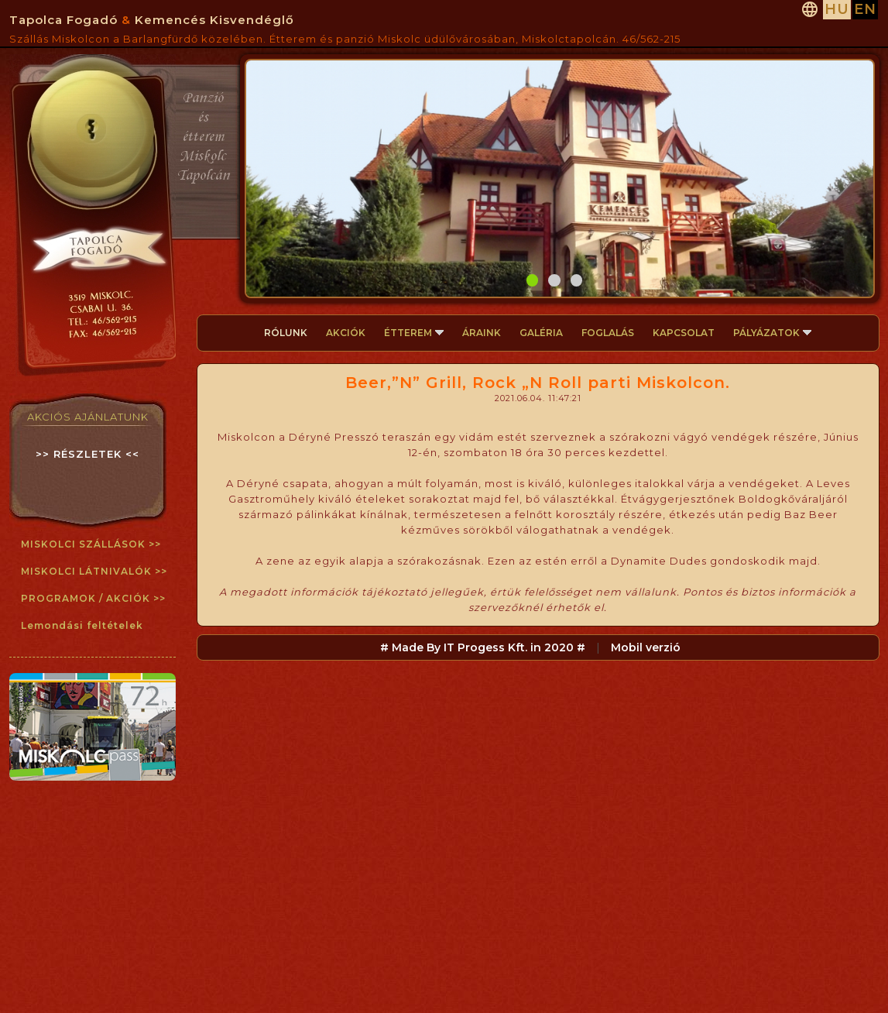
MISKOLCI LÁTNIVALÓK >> (94, 571)
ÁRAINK (481, 332)
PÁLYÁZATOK (772, 332)
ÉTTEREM (414, 332)
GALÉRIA (541, 332)
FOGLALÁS (607, 332)
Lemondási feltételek (82, 625)
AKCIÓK (345, 332)
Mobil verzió (646, 647)
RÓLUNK (285, 332)
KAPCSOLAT (684, 332)
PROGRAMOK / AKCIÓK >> (93, 598)
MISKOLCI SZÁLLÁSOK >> (91, 544)
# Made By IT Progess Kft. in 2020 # (482, 647)
